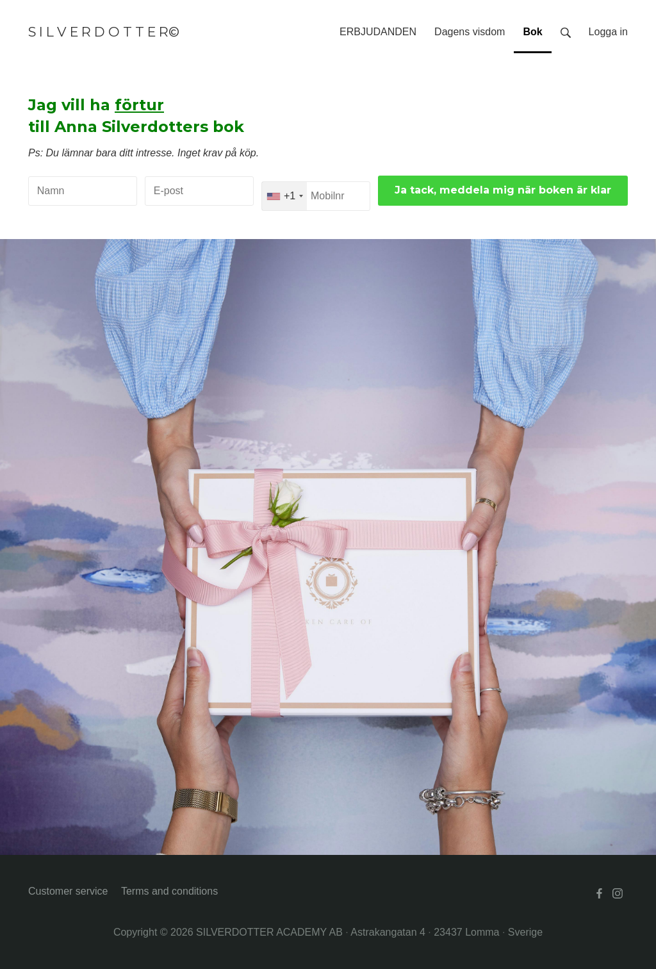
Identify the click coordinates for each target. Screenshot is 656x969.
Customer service (68, 891)
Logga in (608, 31)
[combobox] (284, 196)
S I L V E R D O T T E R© (103, 32)
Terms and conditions (169, 891)
